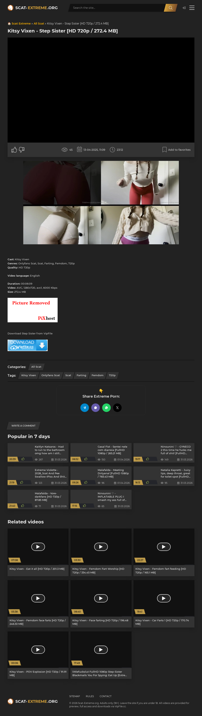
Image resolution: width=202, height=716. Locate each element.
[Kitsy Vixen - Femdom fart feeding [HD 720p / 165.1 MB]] (163, 552)
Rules (90, 696)
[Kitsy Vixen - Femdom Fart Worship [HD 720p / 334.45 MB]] (100, 552)
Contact (106, 696)
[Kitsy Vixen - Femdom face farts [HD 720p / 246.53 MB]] (38, 603)
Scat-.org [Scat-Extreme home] (36, 7)
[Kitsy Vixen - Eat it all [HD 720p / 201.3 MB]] (38, 552)
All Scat (39, 23)
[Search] (171, 8)
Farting (81, 375)
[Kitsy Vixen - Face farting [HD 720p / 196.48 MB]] (100, 603)
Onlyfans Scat (50, 375)
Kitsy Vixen (28, 375)
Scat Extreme (21, 23)
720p (112, 375)
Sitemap (74, 696)
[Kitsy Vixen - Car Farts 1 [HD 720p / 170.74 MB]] (163, 603)
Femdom (98, 375)
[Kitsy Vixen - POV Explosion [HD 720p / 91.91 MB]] (38, 655)
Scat (68, 375)
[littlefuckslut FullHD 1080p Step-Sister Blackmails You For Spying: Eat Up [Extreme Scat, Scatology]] (100, 655)
